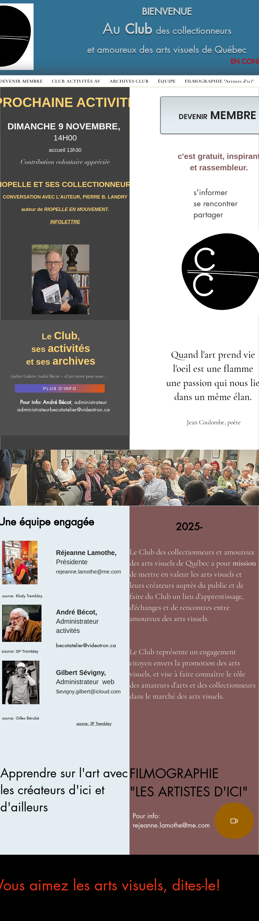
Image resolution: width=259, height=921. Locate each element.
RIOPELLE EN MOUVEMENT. (76, 209)
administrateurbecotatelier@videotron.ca (63, 409)
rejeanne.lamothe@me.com (88, 572)
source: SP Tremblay (93, 723)
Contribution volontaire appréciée (65, 162)
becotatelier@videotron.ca (86, 645)
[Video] (234, 821)
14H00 (65, 137)
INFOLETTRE (65, 221)
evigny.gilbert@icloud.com (90, 691)
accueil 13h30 (65, 150)
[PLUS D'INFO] (60, 388)
